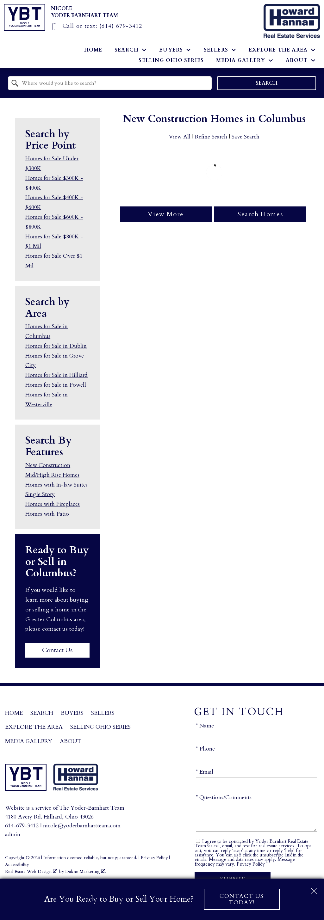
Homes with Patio (47, 514)
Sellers (103, 713)
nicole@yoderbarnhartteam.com (82, 825)
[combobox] (110, 83)
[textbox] (114, 83)
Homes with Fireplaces (52, 504)
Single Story (40, 494)
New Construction (47, 465)
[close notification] (314, 889)
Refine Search (211, 136)
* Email (204, 772)
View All (179, 136)
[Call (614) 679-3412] (96, 26)
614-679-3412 (22, 825)
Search (266, 83)
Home (93, 49)
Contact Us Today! (242, 899)
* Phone (205, 748)
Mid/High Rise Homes (52, 475)
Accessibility (17, 865)
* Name (205, 725)
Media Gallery (28, 741)
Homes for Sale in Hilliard (56, 375)
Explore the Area (34, 727)
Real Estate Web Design (31, 871)
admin (12, 834)
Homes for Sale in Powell (55, 385)
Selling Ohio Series (171, 60)
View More (166, 214)
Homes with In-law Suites (56, 484)
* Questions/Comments (224, 797)
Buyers (72, 713)
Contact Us (57, 650)
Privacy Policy (251, 864)
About (70, 741)
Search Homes (260, 214)
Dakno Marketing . (85, 871)
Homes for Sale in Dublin (56, 346)
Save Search (245, 136)
